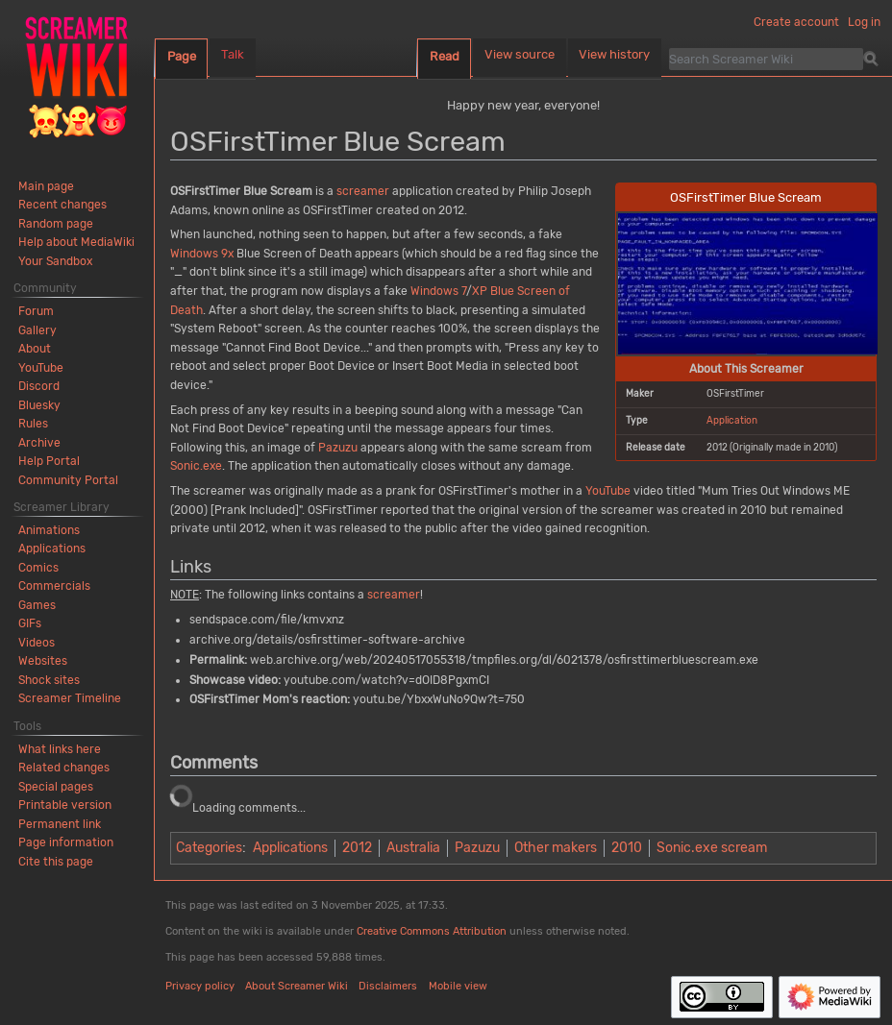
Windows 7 (438, 291)
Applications (290, 848)
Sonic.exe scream (712, 848)
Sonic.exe (196, 466)
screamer (362, 191)
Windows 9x (202, 253)
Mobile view (458, 986)
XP (479, 291)
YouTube (608, 491)
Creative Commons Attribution (432, 931)
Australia (413, 848)
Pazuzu (338, 447)
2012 (357, 848)
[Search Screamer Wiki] (766, 58)
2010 (626, 848)
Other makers (555, 848)
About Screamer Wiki (296, 986)
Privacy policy (200, 986)
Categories (209, 848)
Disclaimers (388, 986)
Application (731, 420)
